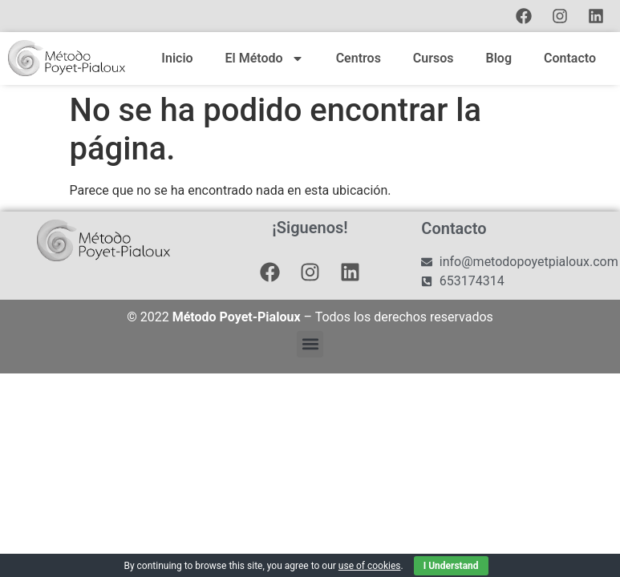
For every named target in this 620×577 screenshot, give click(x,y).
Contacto (570, 58)
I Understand (451, 565)
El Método (264, 58)
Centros (358, 58)
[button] (310, 344)
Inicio (176, 58)
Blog (499, 58)
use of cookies (369, 565)
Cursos (433, 58)
